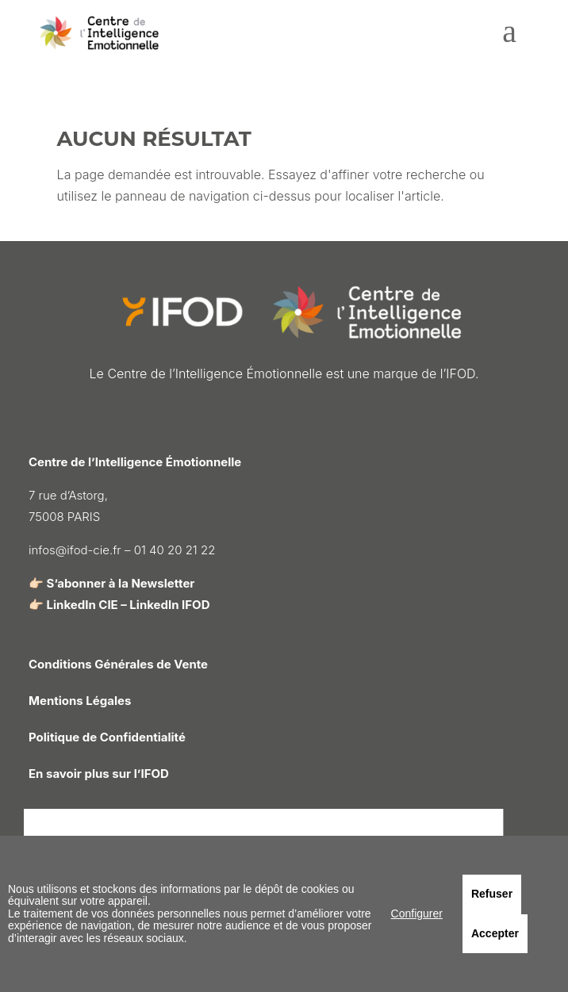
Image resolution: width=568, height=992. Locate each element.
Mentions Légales (80, 700)
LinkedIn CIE (82, 604)
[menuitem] (509, 37)
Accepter (495, 933)
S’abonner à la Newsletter (121, 583)
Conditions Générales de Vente (118, 664)
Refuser (491, 893)
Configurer (417, 913)
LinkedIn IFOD (169, 604)
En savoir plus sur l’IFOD (99, 773)
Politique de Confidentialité (107, 737)
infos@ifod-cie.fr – (81, 549)
